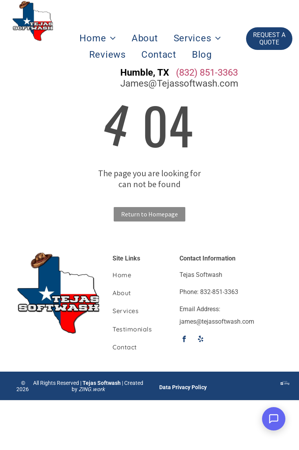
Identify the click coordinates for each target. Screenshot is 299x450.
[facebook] (184, 340)
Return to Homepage (149, 214)
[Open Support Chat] (273, 419)
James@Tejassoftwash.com (179, 83)
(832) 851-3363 (207, 72)
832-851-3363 (219, 292)
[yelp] (201, 340)
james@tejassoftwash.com (216, 321)
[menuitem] (98, 38)
